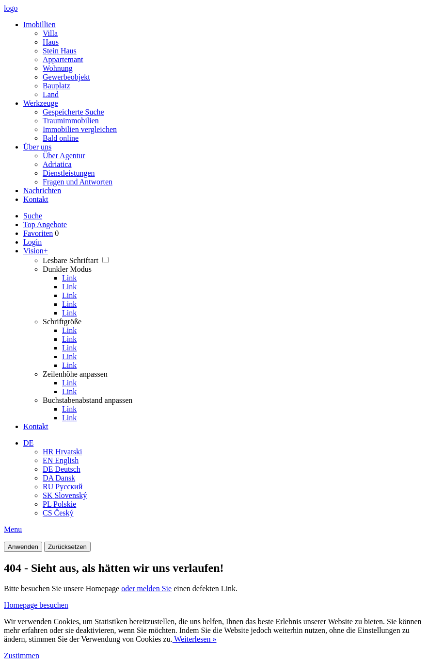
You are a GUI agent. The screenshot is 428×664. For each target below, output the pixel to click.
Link (69, 278)
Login (32, 242)
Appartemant (63, 59)
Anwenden (23, 546)
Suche (32, 216)
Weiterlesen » (195, 639)
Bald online (61, 138)
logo (10, 8)
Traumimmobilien (71, 120)
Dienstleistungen (69, 173)
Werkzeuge (40, 103)
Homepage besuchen (36, 605)
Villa (50, 33)
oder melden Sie (146, 588)
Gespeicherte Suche (73, 112)
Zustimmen (21, 655)
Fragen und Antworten (77, 182)
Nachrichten (42, 190)
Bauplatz (56, 86)
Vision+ (35, 251)
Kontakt (35, 199)
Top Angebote (45, 224)
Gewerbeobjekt (66, 77)
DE (28, 443)
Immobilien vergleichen (80, 129)
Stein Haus (60, 51)
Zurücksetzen (67, 546)
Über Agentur (64, 155)
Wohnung (58, 68)
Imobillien (39, 24)
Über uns (37, 147)
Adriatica (57, 164)
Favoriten (38, 233)
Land (51, 94)
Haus (51, 42)
